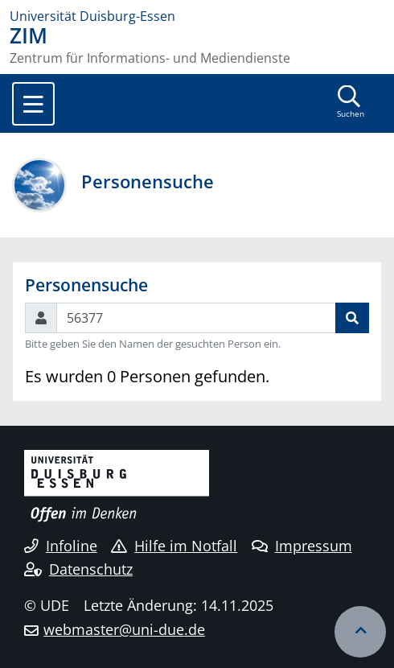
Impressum (302, 545)
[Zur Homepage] (197, 16)
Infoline (60, 545)
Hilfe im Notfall (174, 545)
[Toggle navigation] (33, 104)
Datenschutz (78, 569)
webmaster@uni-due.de (124, 629)
